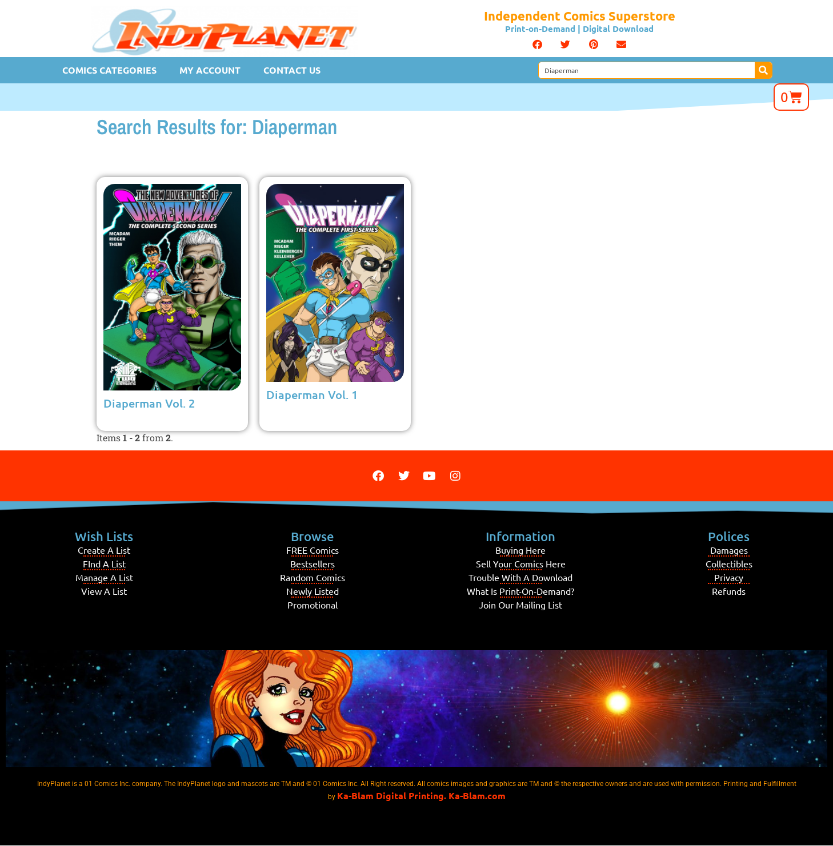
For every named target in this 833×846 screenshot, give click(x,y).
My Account (210, 70)
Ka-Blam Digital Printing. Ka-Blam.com (421, 795)
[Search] (763, 70)
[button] (537, 44)
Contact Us (292, 70)
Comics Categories (109, 70)
